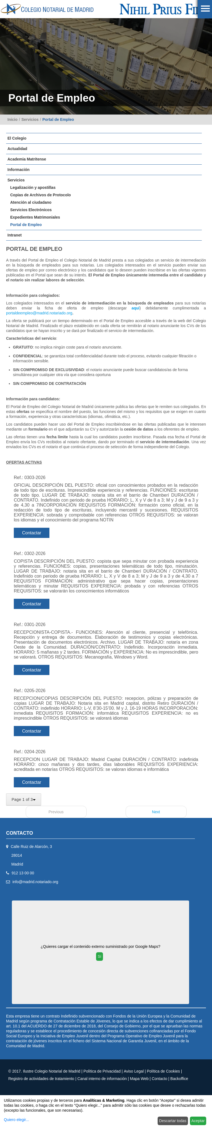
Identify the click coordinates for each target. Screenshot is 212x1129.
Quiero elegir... (16, 1119)
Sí (99, 956)
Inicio (12, 119)
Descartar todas (172, 1121)
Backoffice (179, 1078)
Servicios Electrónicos (31, 210)
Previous (56, 812)
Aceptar (198, 1121)
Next (156, 812)
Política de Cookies (163, 1071)
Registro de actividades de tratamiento (41, 1078)
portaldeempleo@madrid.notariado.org (39, 313)
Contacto (159, 1078)
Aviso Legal (134, 1071)
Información (18, 169)
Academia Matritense (26, 159)
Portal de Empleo (58, 119)
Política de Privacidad (102, 1071)
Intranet (14, 235)
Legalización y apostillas (32, 187)
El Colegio (16, 138)
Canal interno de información (102, 1078)
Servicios (29, 119)
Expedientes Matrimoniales (35, 217)
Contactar (31, 533)
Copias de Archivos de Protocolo (40, 195)
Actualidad (17, 148)
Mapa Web (139, 1078)
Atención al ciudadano (30, 202)
